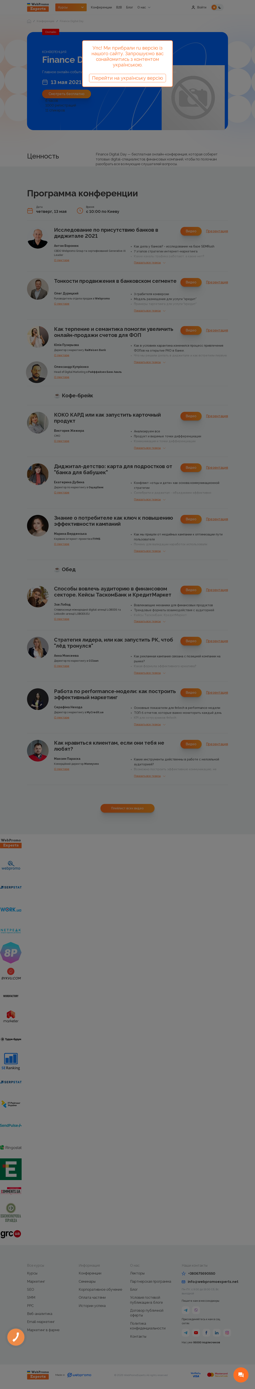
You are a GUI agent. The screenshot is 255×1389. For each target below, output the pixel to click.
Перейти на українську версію (127, 78)
